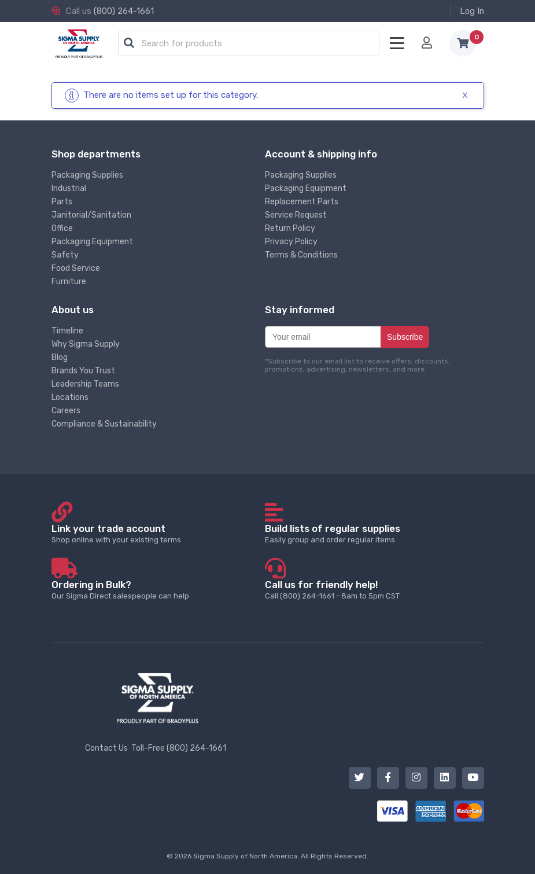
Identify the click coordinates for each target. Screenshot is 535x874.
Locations (69, 397)
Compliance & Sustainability (104, 424)
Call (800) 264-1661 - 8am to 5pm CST (371, 589)
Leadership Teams (85, 384)
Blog (59, 357)
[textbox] (251, 44)
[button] (128, 43)
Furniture (68, 282)
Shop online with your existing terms (157, 533)
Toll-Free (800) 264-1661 (178, 748)
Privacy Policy (291, 242)
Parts (61, 202)
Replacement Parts (301, 202)
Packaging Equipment (92, 242)
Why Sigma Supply (85, 344)
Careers (65, 411)
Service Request (296, 215)
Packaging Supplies (87, 175)
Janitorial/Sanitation (91, 215)
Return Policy (290, 228)
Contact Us (106, 748)
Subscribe (405, 336)
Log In (472, 11)
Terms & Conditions (301, 255)
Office (62, 228)
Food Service (75, 268)
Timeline (67, 331)
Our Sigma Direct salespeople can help (157, 589)
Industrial (68, 188)
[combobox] (249, 44)
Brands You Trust (83, 371)
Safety (65, 255)
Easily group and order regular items (371, 533)
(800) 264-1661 (124, 11)
